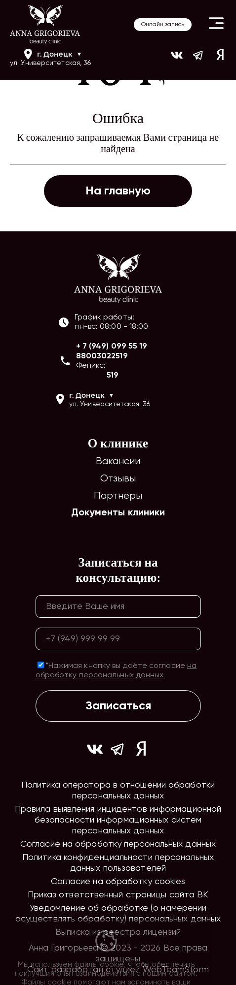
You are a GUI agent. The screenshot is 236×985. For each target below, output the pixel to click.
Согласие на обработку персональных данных (118, 844)
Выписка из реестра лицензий (118, 932)
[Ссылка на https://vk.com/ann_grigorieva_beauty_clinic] (177, 58)
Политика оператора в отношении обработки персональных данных (118, 790)
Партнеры (118, 496)
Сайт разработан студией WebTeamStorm (118, 969)
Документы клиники (118, 513)
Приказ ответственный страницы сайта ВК (118, 894)
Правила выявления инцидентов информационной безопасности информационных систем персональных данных (118, 820)
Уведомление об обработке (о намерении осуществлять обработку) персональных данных (118, 913)
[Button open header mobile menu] (216, 24)
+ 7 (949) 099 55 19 (112, 346)
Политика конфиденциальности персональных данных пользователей (118, 863)
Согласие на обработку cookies (118, 881)
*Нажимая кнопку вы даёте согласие (116, 670)
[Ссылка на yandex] (220, 58)
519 (112, 376)
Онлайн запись (162, 25)
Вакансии (118, 461)
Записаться (118, 706)
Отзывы (118, 479)
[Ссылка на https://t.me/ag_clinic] (198, 58)
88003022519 (102, 356)
